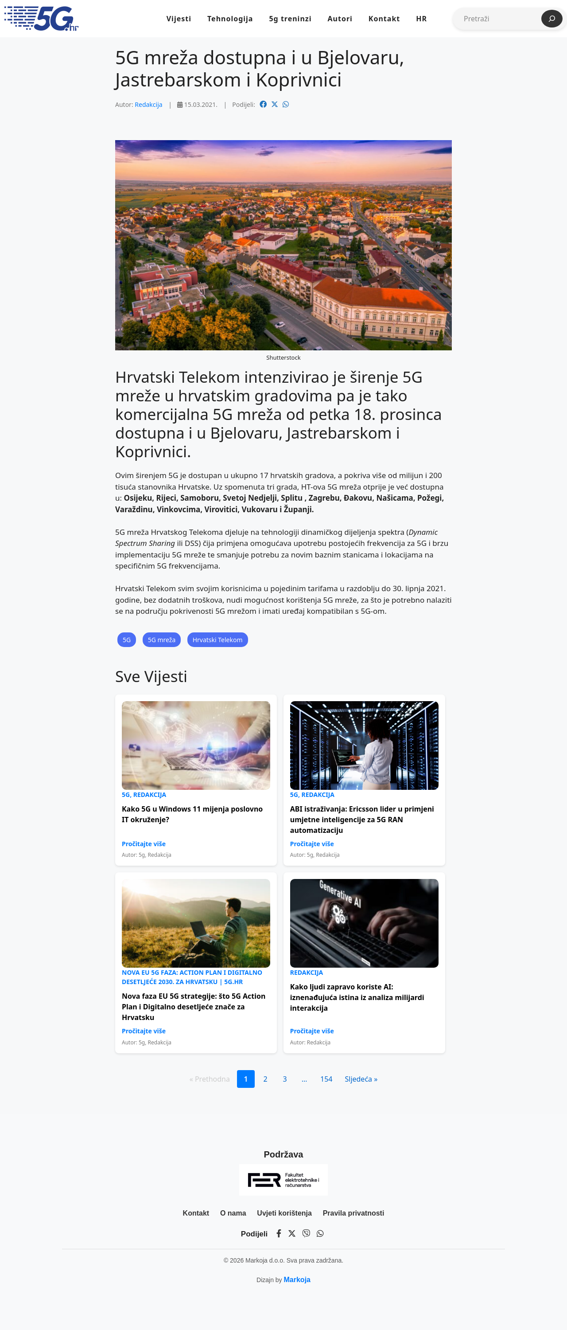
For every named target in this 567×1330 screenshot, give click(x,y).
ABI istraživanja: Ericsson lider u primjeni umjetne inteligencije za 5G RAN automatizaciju (362, 819)
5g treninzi (290, 19)
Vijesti (179, 19)
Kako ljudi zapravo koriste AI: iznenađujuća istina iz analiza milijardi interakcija (357, 997)
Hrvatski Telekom (218, 640)
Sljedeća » (361, 1079)
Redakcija (148, 104)
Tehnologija (230, 19)
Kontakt (384, 19)
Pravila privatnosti (353, 1213)
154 (326, 1079)
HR (421, 19)
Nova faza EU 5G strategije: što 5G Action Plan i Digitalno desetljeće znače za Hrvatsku (193, 1006)
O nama (233, 1213)
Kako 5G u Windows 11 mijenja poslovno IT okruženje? (192, 814)
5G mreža (162, 640)
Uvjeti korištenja (284, 1213)
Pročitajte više (144, 844)
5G (127, 640)
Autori (339, 19)
